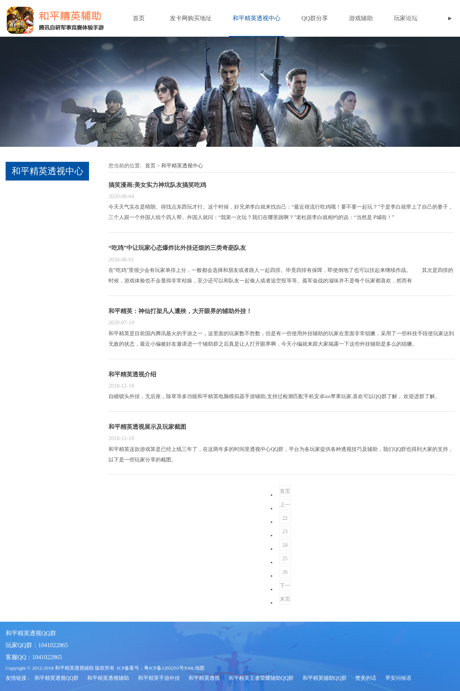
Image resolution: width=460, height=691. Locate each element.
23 (285, 531)
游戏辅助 (361, 18)
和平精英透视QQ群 (56, 678)
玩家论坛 (406, 18)
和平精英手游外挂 (159, 678)
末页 (285, 599)
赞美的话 (365, 678)
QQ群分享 (314, 18)
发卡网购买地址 (191, 18)
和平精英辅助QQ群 (325, 678)
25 (285, 558)
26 (285, 572)
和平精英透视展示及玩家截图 (147, 427)
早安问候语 (398, 678)
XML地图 (194, 668)
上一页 (285, 506)
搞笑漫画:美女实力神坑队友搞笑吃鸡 (157, 185)
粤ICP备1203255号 (164, 668)
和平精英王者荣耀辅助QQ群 (261, 678)
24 (285, 545)
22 (285, 518)
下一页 (285, 587)
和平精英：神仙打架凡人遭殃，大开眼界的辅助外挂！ (180, 311)
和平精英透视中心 (256, 18)
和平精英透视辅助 (108, 678)
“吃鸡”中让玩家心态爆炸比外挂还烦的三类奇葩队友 (177, 248)
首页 (139, 18)
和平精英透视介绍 (132, 374)
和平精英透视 (204, 678)
